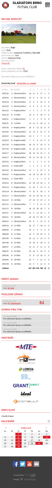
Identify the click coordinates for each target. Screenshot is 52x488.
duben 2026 (26, 428)
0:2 (42, 302)
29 (19, 446)
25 (39, 443)
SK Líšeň (11, 288)
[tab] (8, 83)
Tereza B (5, 63)
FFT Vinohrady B (14, 303)
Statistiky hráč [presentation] (8, 83)
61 (24, 68)
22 (19, 443)
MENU (47, 5)
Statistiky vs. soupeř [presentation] (26, 83)
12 (47, 437)
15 (19, 440)
